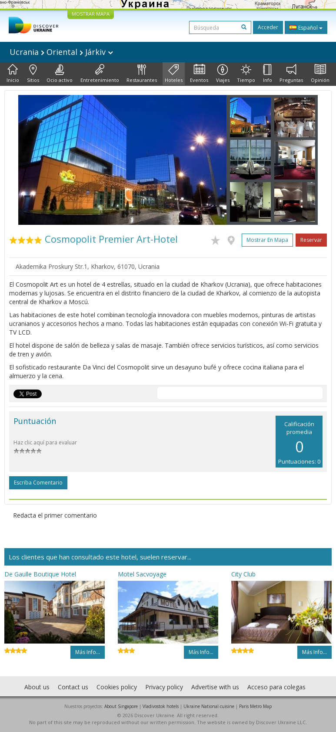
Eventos (199, 73)
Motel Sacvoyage (142, 574)
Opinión (320, 73)
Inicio (13, 73)
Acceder (268, 27)
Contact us (73, 687)
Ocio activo (60, 73)
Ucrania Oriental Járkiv (61, 52)
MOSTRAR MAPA (91, 13)
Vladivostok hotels (161, 706)
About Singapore (121, 706)
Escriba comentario (38, 482)
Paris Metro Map (255, 706)
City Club (243, 574)
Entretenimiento (99, 73)
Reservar (311, 240)
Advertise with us (215, 687)
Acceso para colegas (276, 687)
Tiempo (246, 73)
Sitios (33, 73)
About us (37, 687)
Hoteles (174, 73)
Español (306, 27)
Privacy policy (164, 687)
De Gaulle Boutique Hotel (40, 574)
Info (267, 73)
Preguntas (291, 73)
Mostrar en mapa (267, 240)
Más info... (87, 652)
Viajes (223, 73)
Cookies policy (116, 687)
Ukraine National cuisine (208, 706)
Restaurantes (141, 73)
